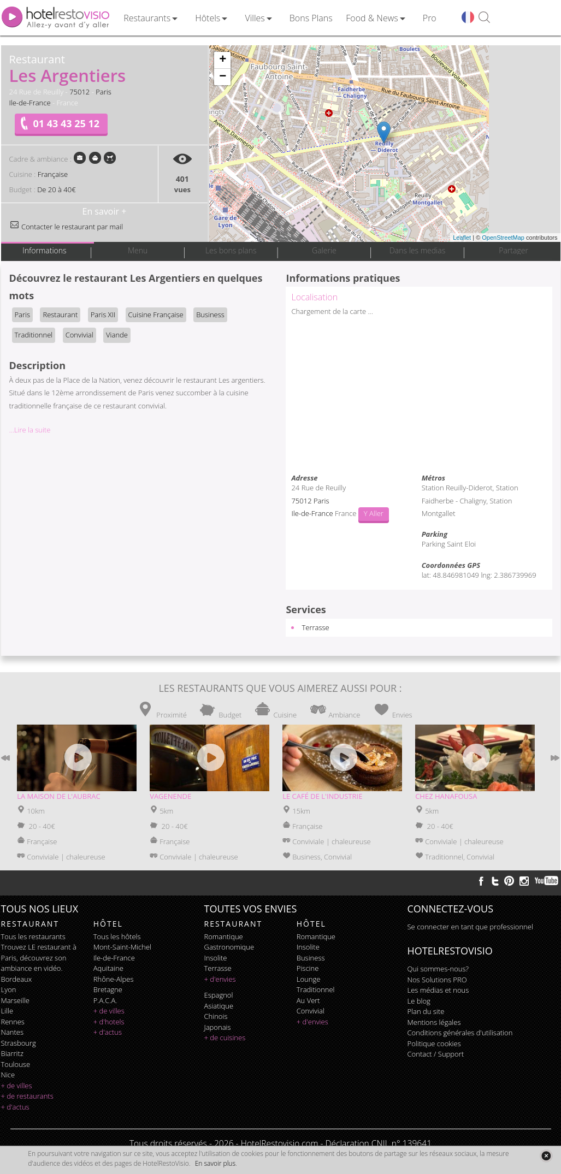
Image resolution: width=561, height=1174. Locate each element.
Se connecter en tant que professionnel (470, 927)
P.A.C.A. (105, 1000)
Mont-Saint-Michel (122, 947)
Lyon (8, 989)
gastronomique (229, 947)
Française (53, 174)
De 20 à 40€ (56, 189)
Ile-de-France (30, 103)
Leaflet (462, 237)
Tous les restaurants (33, 936)
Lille (7, 1011)
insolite (215, 958)
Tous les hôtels (117, 936)
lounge (309, 979)
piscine (308, 968)
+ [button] (222, 60)
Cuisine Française (156, 314)
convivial (310, 1011)
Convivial (79, 335)
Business (210, 314)
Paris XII (103, 314)
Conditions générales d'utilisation (460, 1032)
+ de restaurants (27, 1096)
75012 (79, 92)
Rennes (13, 1022)
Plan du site (426, 1011)
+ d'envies (220, 979)
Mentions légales (434, 1022)
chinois (216, 1016)
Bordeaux (16, 979)
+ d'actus (15, 1107)
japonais (217, 1027)
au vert (308, 1000)
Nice (8, 1075)
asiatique (219, 1006)
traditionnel (316, 989)
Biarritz (12, 1053)
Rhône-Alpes (113, 979)
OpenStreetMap (503, 237)
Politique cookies (434, 1043)
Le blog (419, 1001)
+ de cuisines (225, 1037)
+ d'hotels (109, 1022)
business (311, 958)
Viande (117, 335)
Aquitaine (108, 968)
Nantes (12, 1032)
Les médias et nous (438, 990)
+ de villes (16, 1085)
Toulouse (16, 1064)
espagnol (218, 995)
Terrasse (315, 627)
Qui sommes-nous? (438, 969)
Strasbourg (18, 1043)
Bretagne (107, 989)
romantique (223, 936)
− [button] (222, 77)
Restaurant (60, 314)
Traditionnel (34, 335)
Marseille (15, 1000)
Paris (103, 92)
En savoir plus (215, 1163)
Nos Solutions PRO (437, 980)
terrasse (218, 968)
